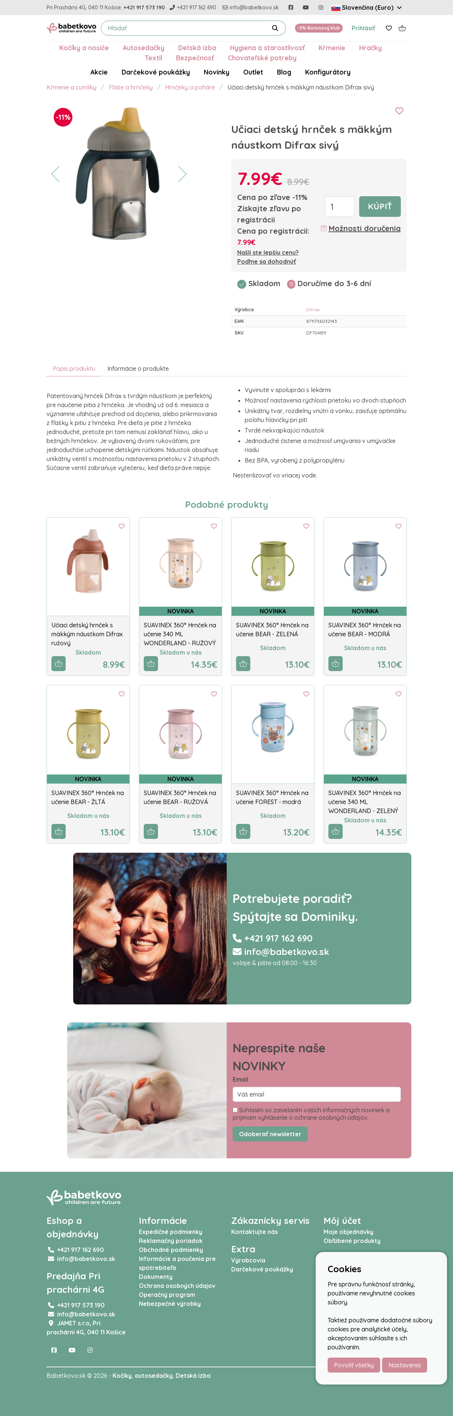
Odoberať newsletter (270, 1134)
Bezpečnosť (195, 58)
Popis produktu (74, 368)
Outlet (253, 72)
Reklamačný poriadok (171, 1240)
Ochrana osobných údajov (177, 1285)
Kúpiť (380, 206)
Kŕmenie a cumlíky (71, 87)
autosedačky (154, 1375)
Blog (284, 72)
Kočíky (122, 1375)
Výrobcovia (248, 1260)
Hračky (370, 47)
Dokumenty (156, 1276)
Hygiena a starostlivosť (267, 47)
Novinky (216, 72)
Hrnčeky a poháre (190, 87)
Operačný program (167, 1294)
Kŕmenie (332, 47)
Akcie (99, 72)
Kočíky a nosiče (84, 47)
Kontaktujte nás (254, 1231)
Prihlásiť (363, 28)
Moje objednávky (348, 1231)
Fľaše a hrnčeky (131, 87)
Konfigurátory (328, 72)
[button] (55, 174)
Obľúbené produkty (352, 1240)
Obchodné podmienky (171, 1249)
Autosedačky (143, 47)
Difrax (313, 309)
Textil (153, 58)
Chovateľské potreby (262, 58)
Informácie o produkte (138, 368)
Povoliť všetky (354, 1365)
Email (240, 1079)
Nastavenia (404, 1365)
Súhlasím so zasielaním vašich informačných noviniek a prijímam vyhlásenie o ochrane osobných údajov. (311, 1113)
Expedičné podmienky (170, 1231)
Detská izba (197, 47)
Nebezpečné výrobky (170, 1303)
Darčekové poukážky (156, 72)
